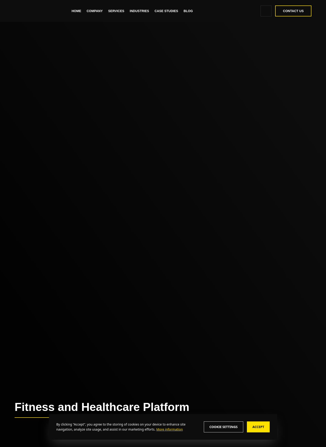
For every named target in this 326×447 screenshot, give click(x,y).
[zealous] (36, 11)
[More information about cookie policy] (169, 429)
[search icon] (266, 10)
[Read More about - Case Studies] (166, 11)
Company (95, 11)
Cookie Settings (224, 427)
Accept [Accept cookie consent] (258, 427)
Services (116, 11)
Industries (139, 11)
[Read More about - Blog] (188, 11)
